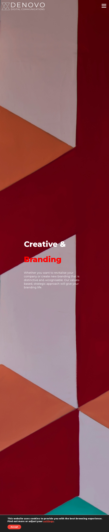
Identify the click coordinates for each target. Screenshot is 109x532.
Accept (14, 527)
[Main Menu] (104, 7)
